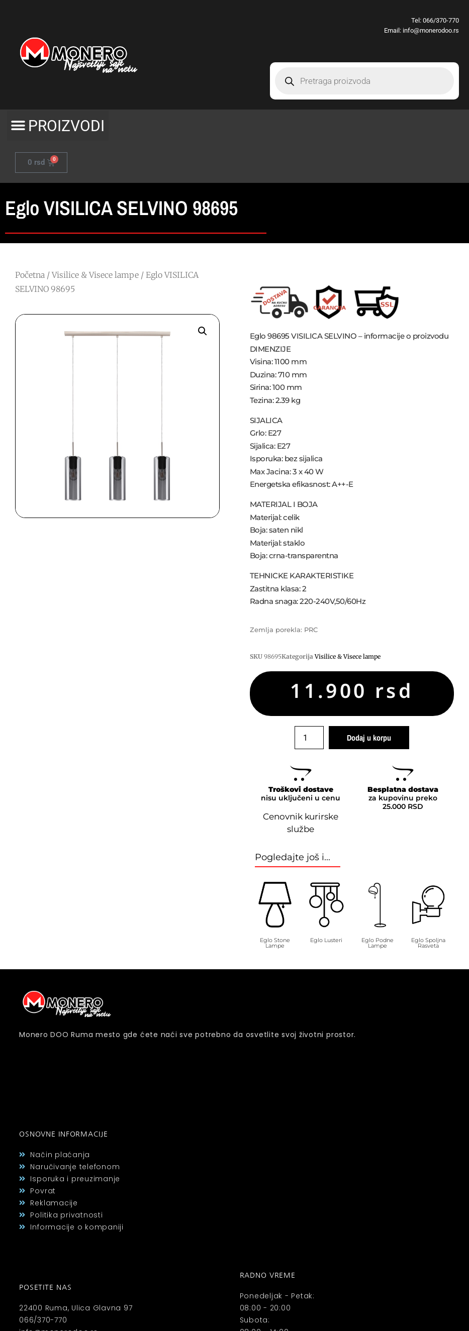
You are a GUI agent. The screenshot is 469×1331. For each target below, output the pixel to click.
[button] (58, 126)
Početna (30, 275)
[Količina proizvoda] (309, 737)
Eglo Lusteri (326, 940)
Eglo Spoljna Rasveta (428, 943)
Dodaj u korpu (369, 737)
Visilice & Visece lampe (95, 275)
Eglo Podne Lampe (377, 943)
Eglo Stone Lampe (275, 943)
